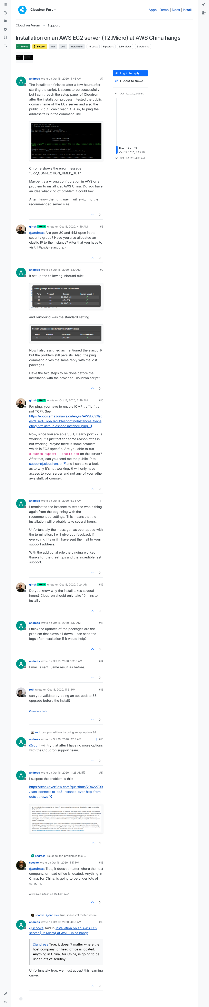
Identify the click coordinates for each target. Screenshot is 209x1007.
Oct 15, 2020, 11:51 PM (61, 689)
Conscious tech (38, 711)
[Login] (203, 5)
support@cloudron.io (47, 464)
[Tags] (5, 21)
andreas (34, 78)
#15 (101, 689)
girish (33, 226)
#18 (101, 862)
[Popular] (5, 29)
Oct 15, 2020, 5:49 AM (73, 400)
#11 (101, 500)
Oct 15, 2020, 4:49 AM (73, 226)
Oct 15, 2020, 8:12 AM (67, 622)
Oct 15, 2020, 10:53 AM (67, 661)
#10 (101, 400)
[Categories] (5, 5)
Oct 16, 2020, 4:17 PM (65, 862)
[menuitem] (203, 5)
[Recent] (5, 13)
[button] (5, 994)
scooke (34, 862)
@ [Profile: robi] (33, 745)
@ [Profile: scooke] (36, 928)
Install (187, 10)
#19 (101, 922)
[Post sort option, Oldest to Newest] (130, 81)
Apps (153, 10)
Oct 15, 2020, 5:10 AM (67, 269)
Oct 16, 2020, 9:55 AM (67, 739)
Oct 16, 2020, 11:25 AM (67, 772)
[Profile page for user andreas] (21, 81)
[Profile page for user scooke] (21, 865)
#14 (101, 661)
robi (31, 689)
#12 (101, 584)
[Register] (203, 13)
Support (39, 46)
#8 (101, 226)
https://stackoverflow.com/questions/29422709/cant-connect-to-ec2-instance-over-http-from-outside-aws (66, 792)
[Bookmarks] (5, 37)
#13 (101, 622)
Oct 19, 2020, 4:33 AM (67, 922)
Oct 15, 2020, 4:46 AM (67, 78)
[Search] (5, 45)
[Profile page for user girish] (21, 229)
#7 (101, 78)
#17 (101, 772)
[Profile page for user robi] (21, 692)
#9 (101, 269)
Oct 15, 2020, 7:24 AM (73, 584)
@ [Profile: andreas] (36, 233)
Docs (176, 10)
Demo (164, 10)
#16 (101, 739)
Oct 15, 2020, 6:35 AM (67, 500)
